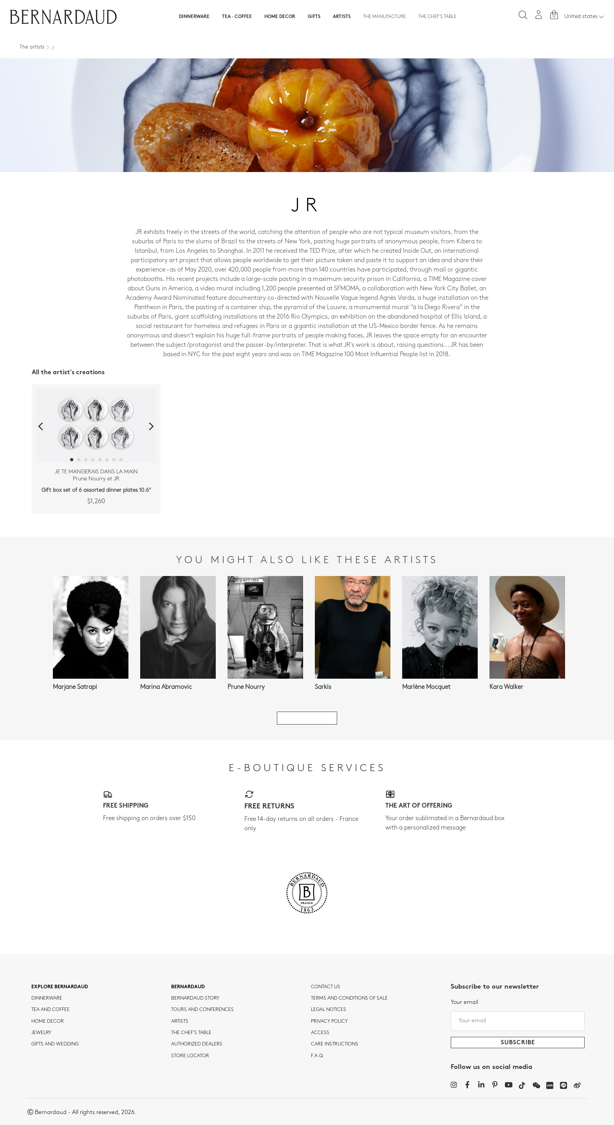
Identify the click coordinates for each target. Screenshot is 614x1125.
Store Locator (190, 1056)
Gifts (314, 16)
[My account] (538, 14)
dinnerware (46, 998)
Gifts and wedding (55, 1044)
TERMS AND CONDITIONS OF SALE (349, 998)
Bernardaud (188, 987)
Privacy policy (329, 1021)
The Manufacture (384, 16)
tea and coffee (50, 1009)
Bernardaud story (195, 998)
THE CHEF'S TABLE (191, 1033)
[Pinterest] (495, 1084)
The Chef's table (437, 16)
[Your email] (518, 1021)
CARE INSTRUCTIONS (334, 1044)
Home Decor (279, 16)
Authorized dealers (196, 1044)
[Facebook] (467, 1084)
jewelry (41, 1033)
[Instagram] (453, 1084)
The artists (32, 47)
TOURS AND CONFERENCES (202, 1009)
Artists (341, 16)
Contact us (325, 987)
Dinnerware (194, 16)
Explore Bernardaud (59, 987)
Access (320, 1033)
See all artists (307, 718)
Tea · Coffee (237, 16)
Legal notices (328, 1009)
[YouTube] (508, 1084)
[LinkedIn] (481, 1084)
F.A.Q (317, 1056)
